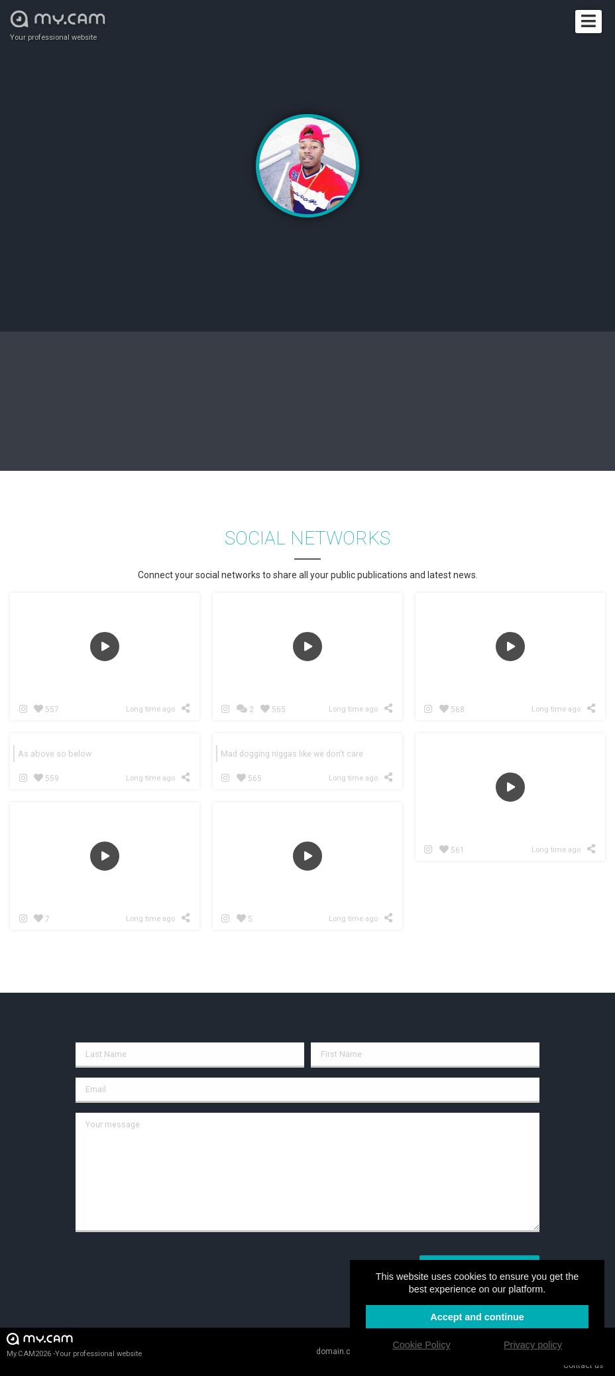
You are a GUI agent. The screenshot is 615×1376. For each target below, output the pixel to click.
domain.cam (339, 1351)
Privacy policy (533, 1345)
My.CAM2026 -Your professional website (74, 1344)
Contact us (583, 1365)
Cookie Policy (421, 1345)
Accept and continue (477, 1317)
